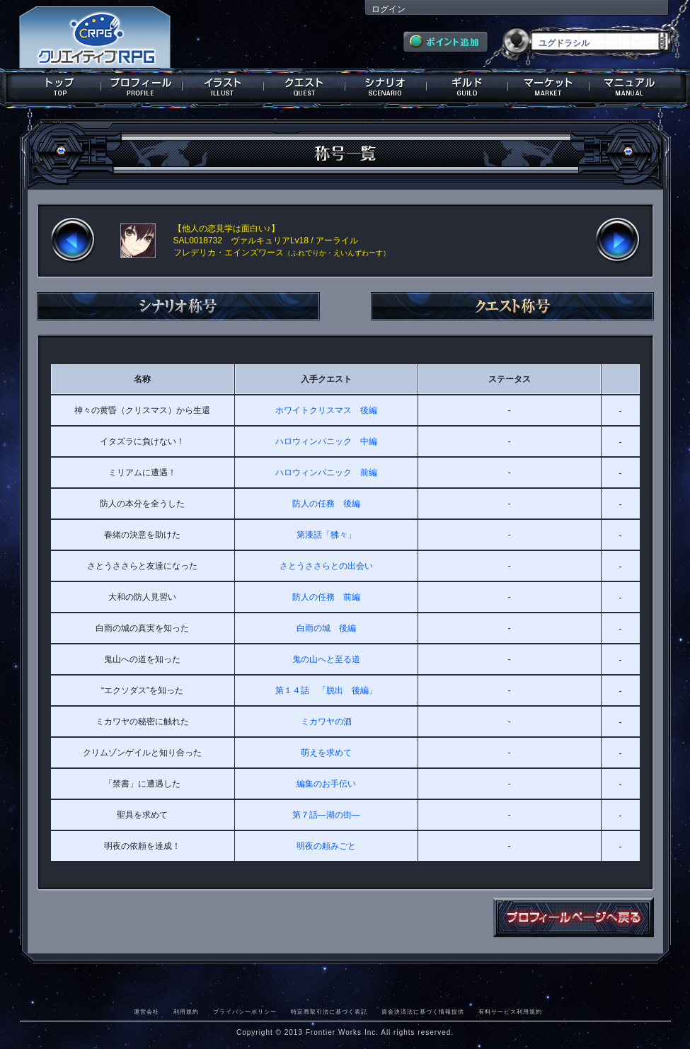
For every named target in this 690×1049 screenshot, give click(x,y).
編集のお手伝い (326, 784)
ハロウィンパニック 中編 (326, 441)
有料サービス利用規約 (510, 1011)
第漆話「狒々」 (326, 535)
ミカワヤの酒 (326, 721)
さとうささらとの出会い (326, 566)
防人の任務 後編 (326, 504)
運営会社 (146, 1011)
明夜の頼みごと (326, 846)
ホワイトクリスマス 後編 (326, 410)
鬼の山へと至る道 (326, 659)
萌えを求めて (326, 753)
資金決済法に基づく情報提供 (422, 1011)
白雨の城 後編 (326, 628)
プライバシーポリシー (245, 1011)
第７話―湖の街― (326, 815)
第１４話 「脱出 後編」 (326, 690)
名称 (142, 379)
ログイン (389, 9)
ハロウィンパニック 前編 (326, 472)
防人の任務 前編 (326, 597)
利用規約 (186, 1011)
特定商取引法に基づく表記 (329, 1011)
